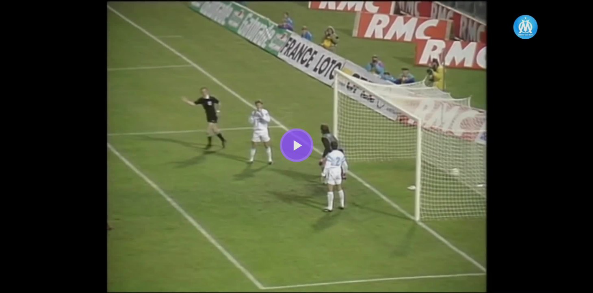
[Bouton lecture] (296, 145)
